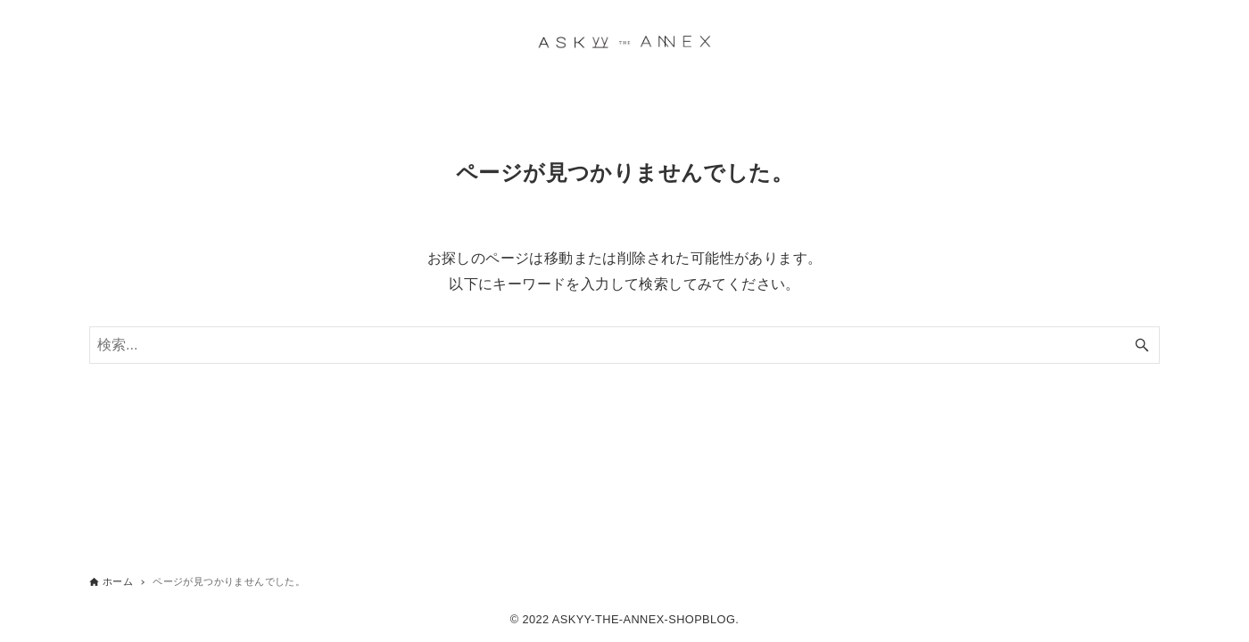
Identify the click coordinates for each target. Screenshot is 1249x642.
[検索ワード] (624, 345)
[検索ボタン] (1142, 345)
